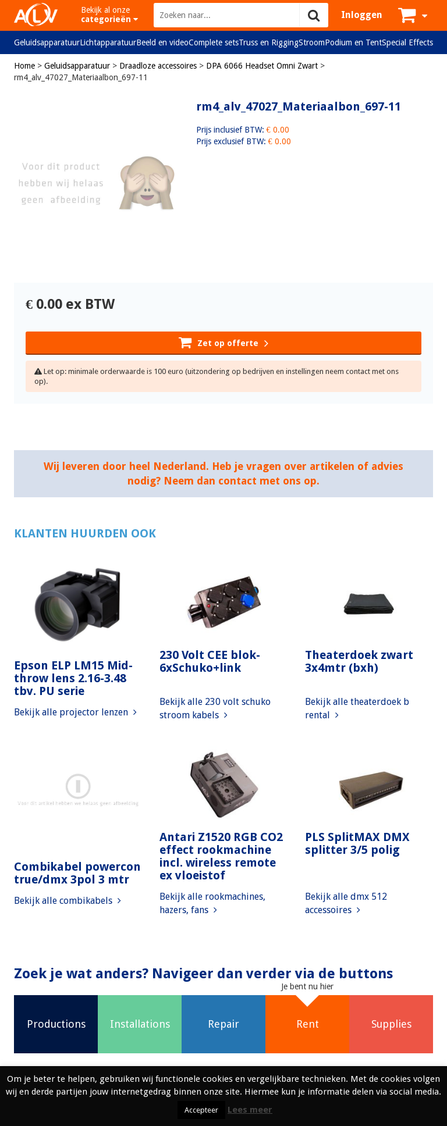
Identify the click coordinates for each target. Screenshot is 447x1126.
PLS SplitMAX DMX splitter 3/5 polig (357, 843)
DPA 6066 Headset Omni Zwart (262, 65)
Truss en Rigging (269, 42)
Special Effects (407, 42)
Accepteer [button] (201, 1110)
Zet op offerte (223, 342)
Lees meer (250, 1109)
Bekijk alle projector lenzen (75, 712)
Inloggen (361, 14)
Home (24, 65)
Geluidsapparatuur (47, 42)
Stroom (312, 42)
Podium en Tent (353, 42)
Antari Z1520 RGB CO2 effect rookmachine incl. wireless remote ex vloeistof (221, 856)
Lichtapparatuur (108, 42)
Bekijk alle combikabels (67, 900)
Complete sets (214, 42)
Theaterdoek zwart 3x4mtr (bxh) (359, 661)
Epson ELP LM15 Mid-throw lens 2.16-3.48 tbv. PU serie (73, 678)
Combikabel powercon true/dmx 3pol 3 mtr (77, 873)
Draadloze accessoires (158, 65)
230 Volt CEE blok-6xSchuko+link (209, 661)
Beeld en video (162, 42)
